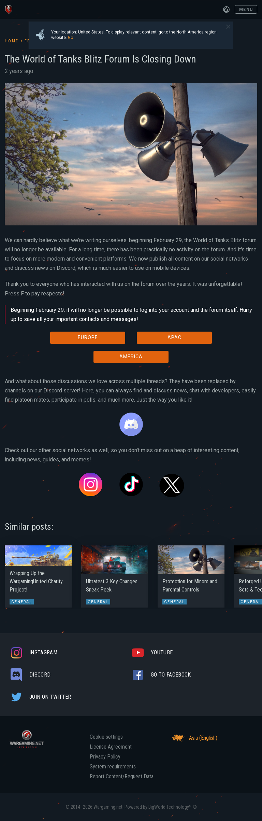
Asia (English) (193, 738)
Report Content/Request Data (122, 776)
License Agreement (111, 747)
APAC (174, 337)
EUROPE (88, 337)
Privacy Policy (105, 757)
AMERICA (131, 356)
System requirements (113, 766)
